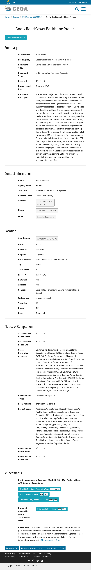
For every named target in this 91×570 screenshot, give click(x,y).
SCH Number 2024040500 (32, 17)
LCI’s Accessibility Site (49, 540)
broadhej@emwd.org (45, 217)
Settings (83, 2)
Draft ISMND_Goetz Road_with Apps (40, 489)
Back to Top (10, 553)
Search (16, 17)
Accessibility (10, 556)
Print (62, 548)
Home (7, 17)
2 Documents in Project (15, 37)
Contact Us (73, 2)
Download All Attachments (32, 548)
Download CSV (12, 548)
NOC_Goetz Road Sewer (51, 509)
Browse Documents (42, 556)
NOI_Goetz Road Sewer (34, 494)
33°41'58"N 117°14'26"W (47, 239)
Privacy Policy (45, 553)
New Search (51, 548)
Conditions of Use (27, 553)
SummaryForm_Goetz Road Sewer (38, 499)
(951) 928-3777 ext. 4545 (47, 210)
